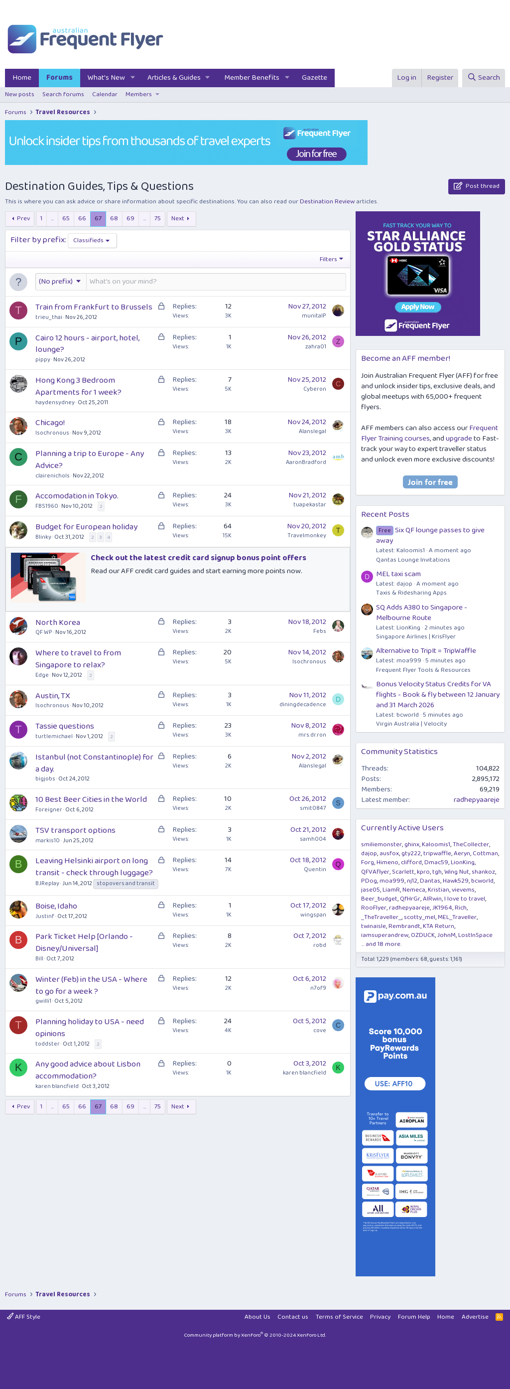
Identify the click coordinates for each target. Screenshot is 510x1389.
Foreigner (48, 809)
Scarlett (403, 872)
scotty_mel (419, 917)
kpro (423, 872)
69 (130, 218)
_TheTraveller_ (381, 917)
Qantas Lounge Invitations (413, 560)
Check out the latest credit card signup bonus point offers (198, 558)
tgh (437, 872)
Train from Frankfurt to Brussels (93, 307)
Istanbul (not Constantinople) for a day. (94, 763)
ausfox (389, 853)
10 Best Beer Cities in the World (91, 799)
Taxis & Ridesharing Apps (411, 593)
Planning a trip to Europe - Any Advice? (89, 459)
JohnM (446, 935)
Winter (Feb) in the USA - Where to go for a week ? (91, 985)
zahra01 (315, 346)
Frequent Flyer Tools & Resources (423, 670)
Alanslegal (312, 431)
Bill (39, 958)
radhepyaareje (477, 800)
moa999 (392, 881)
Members (139, 94)
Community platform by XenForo (255, 1335)
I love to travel (464, 899)
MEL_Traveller (457, 917)
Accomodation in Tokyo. (77, 496)
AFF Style (23, 1317)
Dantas (430, 881)
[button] (133, 78)
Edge (42, 675)
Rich (461, 908)
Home (21, 78)
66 (82, 218)
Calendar (105, 94)
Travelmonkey (306, 535)
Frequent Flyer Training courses (429, 433)
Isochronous (52, 433)
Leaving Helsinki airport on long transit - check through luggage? (94, 867)
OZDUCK (423, 935)
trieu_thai (48, 317)
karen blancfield (57, 1086)
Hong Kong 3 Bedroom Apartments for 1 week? (78, 386)
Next (177, 218)
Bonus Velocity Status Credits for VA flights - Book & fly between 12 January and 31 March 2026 (438, 694)
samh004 (313, 839)
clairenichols (52, 475)
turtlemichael (54, 736)
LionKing (463, 862)
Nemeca (413, 890)
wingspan (313, 915)
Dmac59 (436, 862)
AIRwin (432, 899)
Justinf (44, 916)
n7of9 (318, 988)
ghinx (411, 844)
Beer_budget (379, 899)
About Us (257, 1317)
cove (319, 1030)
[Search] (483, 78)
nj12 (412, 881)
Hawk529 (456, 881)
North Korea (57, 622)
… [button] (52, 218)
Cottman (485, 853)
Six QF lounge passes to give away (430, 535)
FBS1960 (46, 506)
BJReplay (47, 883)
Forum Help (414, 1317)
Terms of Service (339, 1317)
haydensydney (55, 402)
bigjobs (45, 778)
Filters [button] (328, 260)
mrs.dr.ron (312, 735)
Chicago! (50, 423)
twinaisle (373, 926)
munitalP (314, 315)
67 (98, 218)
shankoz (483, 872)
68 (114, 218)
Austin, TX (52, 696)
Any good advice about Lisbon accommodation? (87, 1070)
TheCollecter (471, 844)
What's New (106, 78)
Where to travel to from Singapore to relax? (78, 659)
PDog (369, 881)
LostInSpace (475, 935)
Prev (23, 218)
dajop (369, 853)
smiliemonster (381, 844)
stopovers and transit (126, 883)
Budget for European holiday (86, 527)
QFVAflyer (375, 872)
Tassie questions (64, 726)
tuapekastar (309, 504)
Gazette (314, 78)
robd (319, 945)
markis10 (47, 840)
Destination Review (327, 201)
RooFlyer (373, 908)
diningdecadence (302, 704)
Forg (367, 862)
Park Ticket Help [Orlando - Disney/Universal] (84, 942)
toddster (47, 1044)
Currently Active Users (402, 828)
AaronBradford (306, 462)
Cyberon (314, 389)
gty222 (411, 853)
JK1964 (442, 908)
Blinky (43, 537)
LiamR (391, 890)
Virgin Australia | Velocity (411, 724)
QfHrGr (410, 899)
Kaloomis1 (436, 844)
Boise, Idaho (56, 906)
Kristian (438, 890)
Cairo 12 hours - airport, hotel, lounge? (87, 344)
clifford (411, 862)
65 (66, 218)
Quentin (315, 869)
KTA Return (438, 926)
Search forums (63, 94)
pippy (42, 359)
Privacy (380, 1317)
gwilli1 (43, 1001)
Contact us (292, 1317)
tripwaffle (437, 853)
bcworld (482, 881)
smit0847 (313, 808)
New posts (19, 94)
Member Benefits (251, 78)
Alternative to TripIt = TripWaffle (426, 651)
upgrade (459, 439)
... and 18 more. (381, 944)
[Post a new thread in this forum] (216, 282)
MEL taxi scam (398, 574)
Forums (59, 78)
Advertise (475, 1317)
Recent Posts (385, 514)
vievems (463, 890)
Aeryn (462, 853)
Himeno (387, 862)
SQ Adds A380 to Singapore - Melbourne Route (421, 613)
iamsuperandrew (384, 935)
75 (157, 218)
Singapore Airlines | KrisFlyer (416, 636)
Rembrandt (404, 926)
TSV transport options (75, 830)
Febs (319, 631)
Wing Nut (456, 872)
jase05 (370, 890)
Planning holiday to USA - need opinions (89, 1028)
